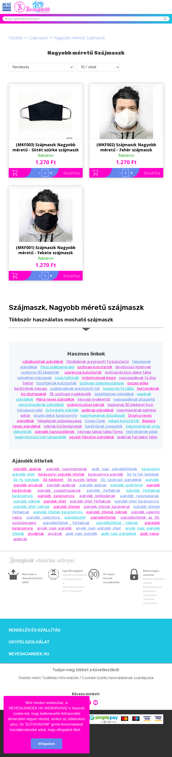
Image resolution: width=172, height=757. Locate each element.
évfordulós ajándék (62, 410)
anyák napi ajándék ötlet (98, 528)
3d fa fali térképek (143, 474)
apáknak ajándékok (98, 410)
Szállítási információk (61, 677)
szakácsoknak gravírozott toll (75, 388)
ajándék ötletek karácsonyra (57, 512)
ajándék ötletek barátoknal (106, 507)
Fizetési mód (29, 677)
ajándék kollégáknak (97, 496)
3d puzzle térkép (82, 480)
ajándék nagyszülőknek (54, 432)
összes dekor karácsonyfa (55, 415)
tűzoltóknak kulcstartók (56, 383)
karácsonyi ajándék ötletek (61, 474)
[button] (82, 730)
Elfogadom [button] (46, 744)
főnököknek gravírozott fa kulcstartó (97, 362)
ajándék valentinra (44, 517)
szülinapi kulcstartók (94, 367)
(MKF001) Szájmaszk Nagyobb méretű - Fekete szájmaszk (45, 250)
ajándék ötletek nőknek (106, 512)
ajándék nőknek (26, 501)
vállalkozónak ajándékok (42, 362)
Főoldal (15, 37)
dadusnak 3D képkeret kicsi (130, 405)
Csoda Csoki (95, 421)
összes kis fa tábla (119, 388)
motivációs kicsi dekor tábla (128, 372)
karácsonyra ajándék (105, 474)
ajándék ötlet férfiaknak (90, 501)
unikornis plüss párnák (85, 405)
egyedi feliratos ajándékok (91, 437)
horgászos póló (30, 410)
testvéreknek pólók (142, 432)
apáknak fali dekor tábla (137, 437)
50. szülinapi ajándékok (121, 480)
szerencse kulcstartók (83, 372)
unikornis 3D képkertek (40, 372)
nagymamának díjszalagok (102, 415)
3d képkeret (53, 480)
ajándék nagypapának (139, 496)
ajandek (152, 480)
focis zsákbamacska (57, 367)
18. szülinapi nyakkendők (70, 394)
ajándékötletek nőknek (117, 523)
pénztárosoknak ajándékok (41, 405)
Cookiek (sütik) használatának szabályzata (117, 677)
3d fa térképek (26, 480)
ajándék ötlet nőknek (31, 507)
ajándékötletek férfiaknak (66, 523)
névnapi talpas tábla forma (100, 432)
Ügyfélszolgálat (29, 642)
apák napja (149, 534)
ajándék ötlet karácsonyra (136, 501)
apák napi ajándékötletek (114, 469)
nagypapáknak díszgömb (134, 399)
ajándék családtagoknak (59, 490)
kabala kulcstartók (123, 421)
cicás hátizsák (67, 378)
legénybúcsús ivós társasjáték (40, 437)
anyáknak (36, 534)
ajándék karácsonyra (56, 496)
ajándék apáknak (61, 485)
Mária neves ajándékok (55, 399)
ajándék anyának (28, 485)
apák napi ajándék (81, 534)
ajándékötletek (103, 517)
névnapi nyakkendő (93, 399)
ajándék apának (27, 469)
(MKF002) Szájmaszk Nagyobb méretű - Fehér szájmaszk (126, 147)
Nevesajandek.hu (29, 653)
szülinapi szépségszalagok (102, 383)
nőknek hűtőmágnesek (63, 426)
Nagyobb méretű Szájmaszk (79, 37)
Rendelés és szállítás (34, 630)
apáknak (20, 539)
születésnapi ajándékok (114, 394)
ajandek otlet (54, 501)
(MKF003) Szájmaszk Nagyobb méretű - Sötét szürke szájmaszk (46, 147)
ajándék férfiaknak (103, 490)
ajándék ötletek (66, 507)
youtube (95, 702)
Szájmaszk (38, 37)
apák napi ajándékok (118, 534)
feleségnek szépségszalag (59, 421)
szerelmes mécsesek (34, 378)
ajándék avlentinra (126, 485)
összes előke (137, 383)
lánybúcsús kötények (133, 367)
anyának (55, 534)
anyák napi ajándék (54, 528)
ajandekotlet (75, 517)
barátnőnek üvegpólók (104, 426)
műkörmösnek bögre (99, 378)
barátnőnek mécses (30, 388)
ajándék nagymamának (66, 469)
